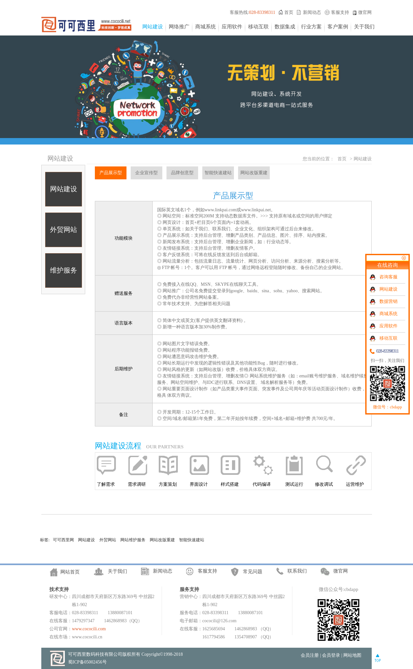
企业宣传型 (146, 172)
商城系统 (205, 26)
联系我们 (297, 571)
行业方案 (311, 26)
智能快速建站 (218, 172)
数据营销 (388, 301)
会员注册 (310, 655)
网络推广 (179, 26)
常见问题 (252, 571)
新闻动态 (312, 12)
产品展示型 (110, 172)
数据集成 (285, 26)
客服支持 (340, 12)
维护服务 (63, 270)
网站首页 (70, 572)
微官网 (365, 12)
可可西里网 (63, 539)
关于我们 (364, 26)
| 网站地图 (351, 655)
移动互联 (258, 26)
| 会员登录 (330, 655)
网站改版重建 (253, 172)
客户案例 (337, 26)
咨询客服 (388, 277)
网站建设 (152, 26)
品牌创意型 (182, 172)
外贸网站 (63, 230)
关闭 (403, 258)
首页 (288, 12)
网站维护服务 (133, 539)
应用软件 (232, 26)
